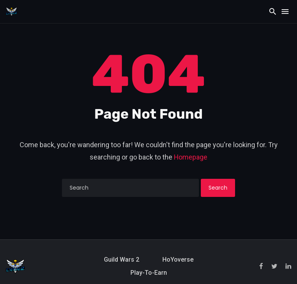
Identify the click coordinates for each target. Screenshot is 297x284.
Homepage (190, 157)
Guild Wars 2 (121, 259)
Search (218, 188)
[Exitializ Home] (11, 11)
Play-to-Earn (148, 272)
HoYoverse (178, 259)
